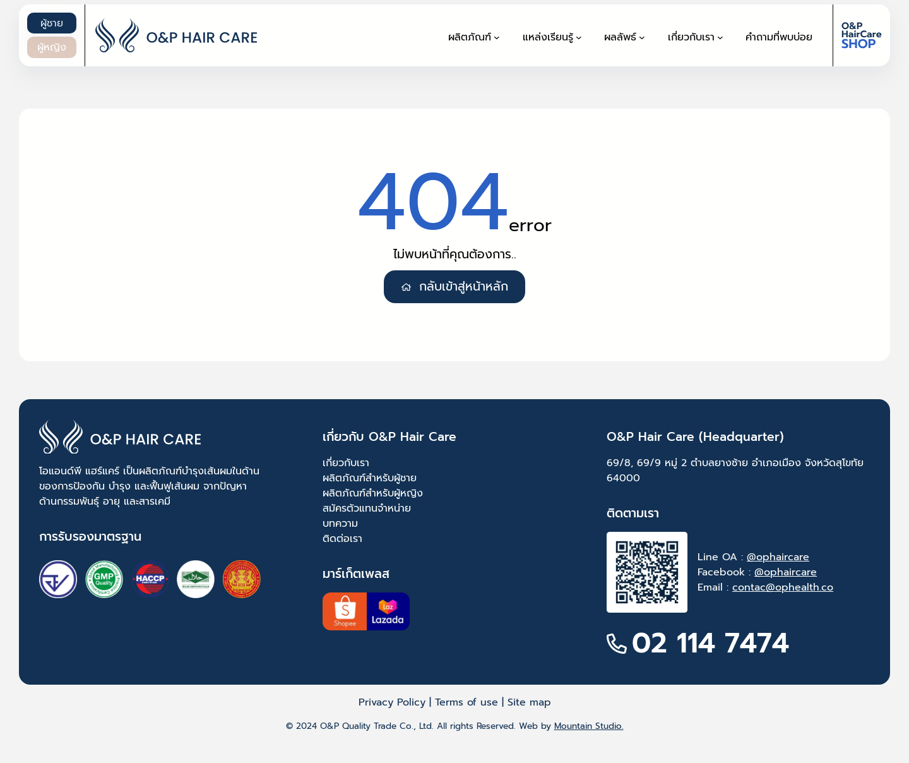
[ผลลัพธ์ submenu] (642, 37)
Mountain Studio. (589, 726)
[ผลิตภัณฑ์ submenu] (497, 37)
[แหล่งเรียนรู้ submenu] (579, 37)
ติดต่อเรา (342, 538)
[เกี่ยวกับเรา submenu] (720, 37)
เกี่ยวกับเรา (346, 463)
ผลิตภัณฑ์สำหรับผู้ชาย (370, 478)
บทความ (340, 523)
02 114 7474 (710, 643)
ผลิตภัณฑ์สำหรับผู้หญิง (373, 493)
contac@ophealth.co (782, 587)
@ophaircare (778, 557)
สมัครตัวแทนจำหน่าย (367, 508)
